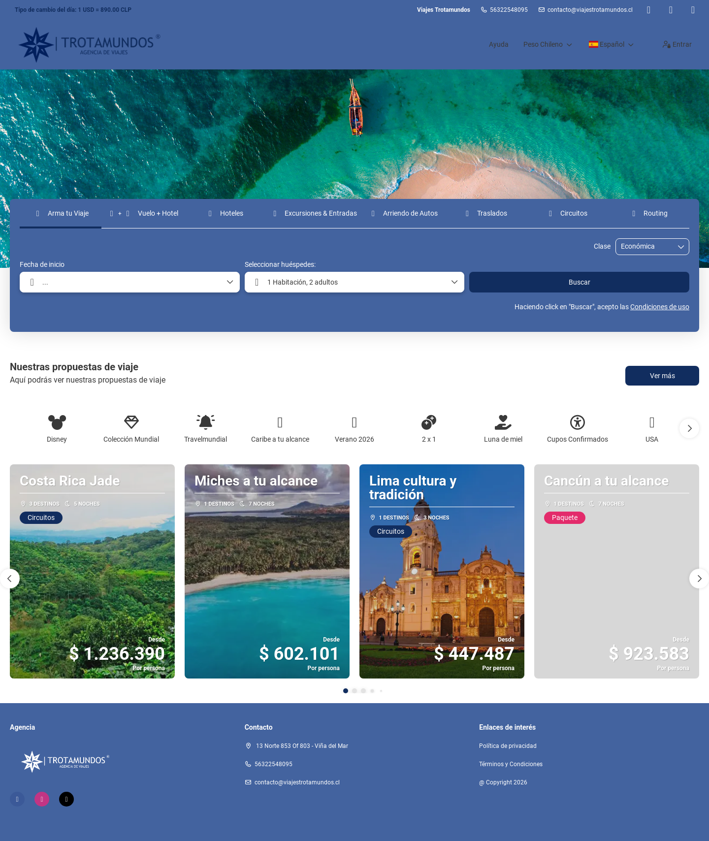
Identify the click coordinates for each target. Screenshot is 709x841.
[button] (689, 428)
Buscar (579, 282)
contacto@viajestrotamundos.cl (590, 9)
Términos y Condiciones (511, 764)
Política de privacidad (508, 746)
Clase (602, 246)
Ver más (662, 376)
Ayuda (499, 44)
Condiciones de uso (659, 307)
